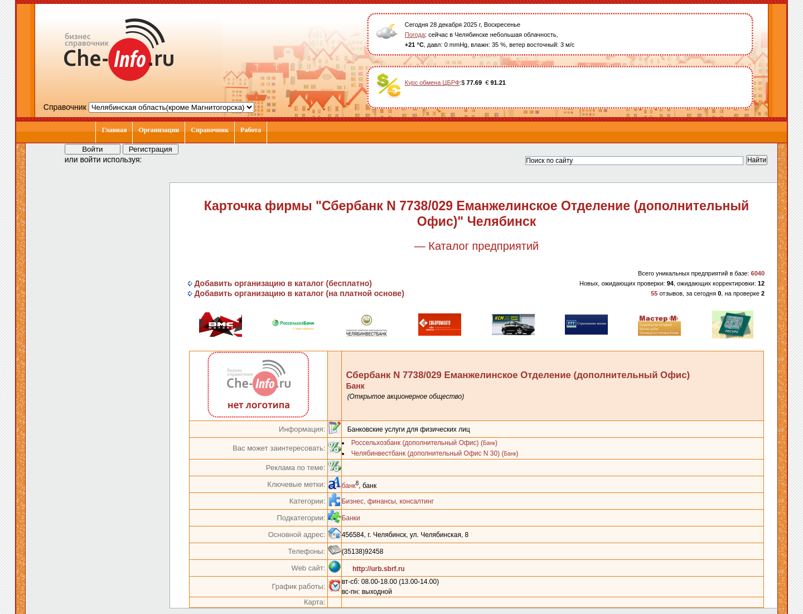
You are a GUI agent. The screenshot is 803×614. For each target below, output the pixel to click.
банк (349, 486)
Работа (250, 130)
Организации (158, 130)
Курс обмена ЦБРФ (432, 82)
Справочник (210, 130)
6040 (758, 273)
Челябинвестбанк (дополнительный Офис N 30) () (435, 453)
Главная (114, 130)
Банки (351, 518)
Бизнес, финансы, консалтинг (388, 501)
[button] (160, 158)
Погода (415, 34)
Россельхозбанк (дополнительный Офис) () (424, 443)
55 (654, 293)
